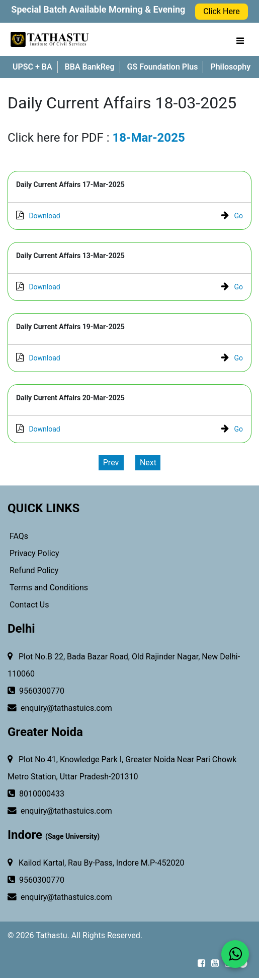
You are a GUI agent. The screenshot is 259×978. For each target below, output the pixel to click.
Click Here (221, 11)
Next (148, 462)
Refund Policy (33, 570)
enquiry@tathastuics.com (60, 708)
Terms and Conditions (48, 587)
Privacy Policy (33, 553)
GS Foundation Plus (162, 67)
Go (232, 216)
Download (38, 216)
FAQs (18, 536)
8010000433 (36, 794)
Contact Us (28, 604)
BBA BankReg (90, 67)
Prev (111, 462)
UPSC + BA (32, 67)
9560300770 (36, 691)
